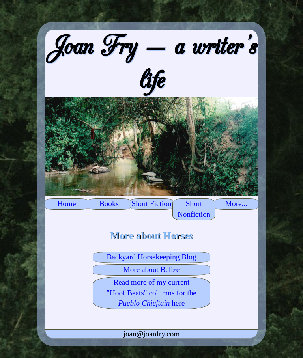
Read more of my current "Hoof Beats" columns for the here (151, 293)
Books (109, 204)
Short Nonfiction (194, 209)
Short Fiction (152, 204)
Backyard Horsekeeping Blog (151, 257)
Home (67, 204)
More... (236, 204)
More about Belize (151, 269)
